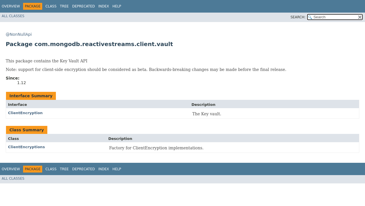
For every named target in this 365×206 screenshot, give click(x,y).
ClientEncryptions (26, 147)
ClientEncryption (25, 113)
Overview (11, 6)
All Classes (13, 16)
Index (103, 6)
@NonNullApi (19, 34)
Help (116, 6)
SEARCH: (298, 17)
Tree (64, 6)
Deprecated (83, 6)
